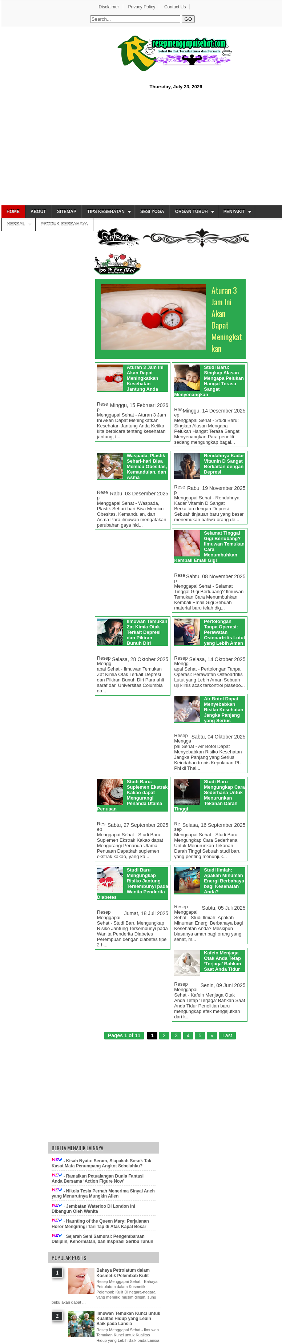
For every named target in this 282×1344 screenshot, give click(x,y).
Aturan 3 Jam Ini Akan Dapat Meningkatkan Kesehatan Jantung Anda (145, 378)
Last (227, 1035)
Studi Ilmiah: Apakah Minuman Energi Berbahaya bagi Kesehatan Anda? (224, 880)
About (38, 211)
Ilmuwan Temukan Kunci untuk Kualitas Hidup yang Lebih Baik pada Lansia (128, 1319)
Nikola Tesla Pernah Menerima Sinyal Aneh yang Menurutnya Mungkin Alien (103, 1193)
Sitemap (66, 211)
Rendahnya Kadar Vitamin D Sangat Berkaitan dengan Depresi (224, 464)
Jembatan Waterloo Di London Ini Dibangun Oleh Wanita (93, 1209)
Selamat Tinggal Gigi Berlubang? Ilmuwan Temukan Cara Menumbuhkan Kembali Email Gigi (209, 546)
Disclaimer (109, 6)
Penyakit (234, 211)
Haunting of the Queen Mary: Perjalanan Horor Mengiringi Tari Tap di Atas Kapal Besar (100, 1224)
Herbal (16, 224)
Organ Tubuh (191, 211)
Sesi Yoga (152, 211)
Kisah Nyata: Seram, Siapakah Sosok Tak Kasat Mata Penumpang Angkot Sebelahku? (101, 1163)
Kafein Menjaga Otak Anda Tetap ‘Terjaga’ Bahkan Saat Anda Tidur (222, 961)
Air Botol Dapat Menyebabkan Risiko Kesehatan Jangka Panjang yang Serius (223, 709)
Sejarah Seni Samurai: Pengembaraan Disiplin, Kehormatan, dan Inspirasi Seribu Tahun (102, 1239)
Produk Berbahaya (64, 224)
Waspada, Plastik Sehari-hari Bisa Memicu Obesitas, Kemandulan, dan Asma (147, 466)
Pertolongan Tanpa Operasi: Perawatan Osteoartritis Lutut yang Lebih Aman (224, 632)
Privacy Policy (141, 6)
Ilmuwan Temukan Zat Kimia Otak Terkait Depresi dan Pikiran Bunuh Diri (147, 632)
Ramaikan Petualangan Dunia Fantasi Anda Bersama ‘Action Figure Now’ (98, 1179)
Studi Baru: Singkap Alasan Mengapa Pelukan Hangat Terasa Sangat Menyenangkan (209, 381)
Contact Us (175, 6)
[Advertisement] (141, 146)
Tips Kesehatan (106, 211)
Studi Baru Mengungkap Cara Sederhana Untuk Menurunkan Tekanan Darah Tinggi (209, 795)
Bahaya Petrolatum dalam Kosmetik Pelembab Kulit (123, 1273)
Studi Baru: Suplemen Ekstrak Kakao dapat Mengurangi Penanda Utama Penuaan (132, 795)
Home (13, 211)
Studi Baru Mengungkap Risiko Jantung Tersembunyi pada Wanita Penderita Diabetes (132, 883)
